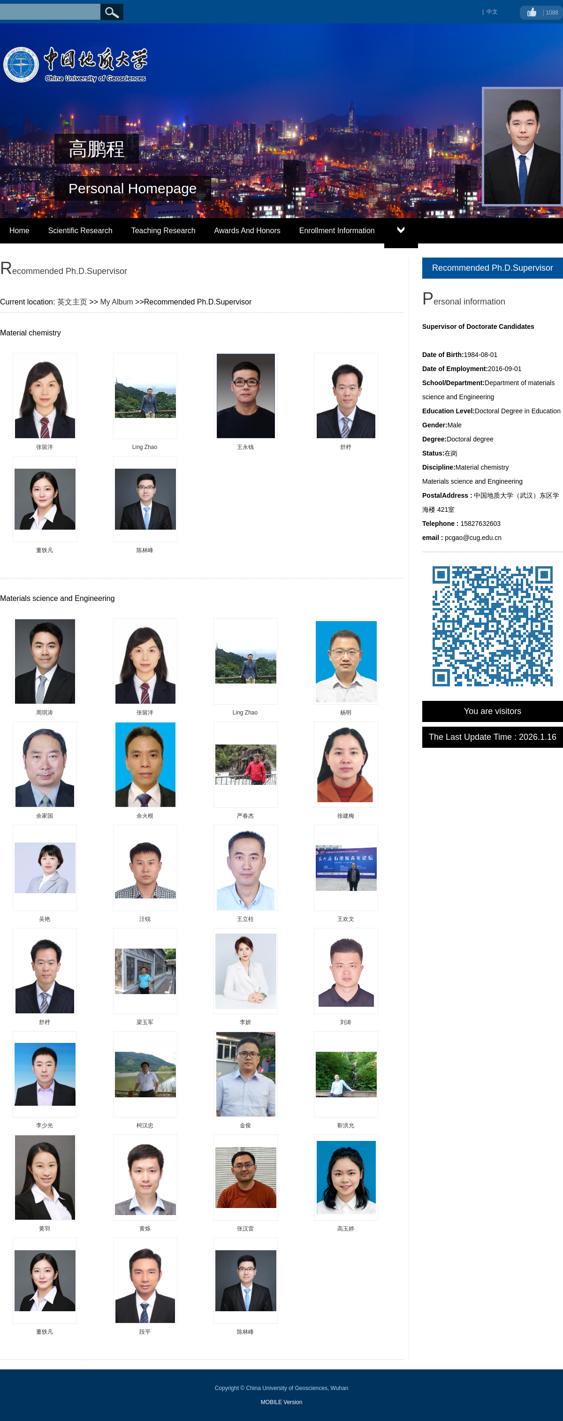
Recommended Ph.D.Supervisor (492, 268)
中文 (492, 11)
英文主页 (72, 302)
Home (19, 231)
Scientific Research (80, 231)
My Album (116, 302)
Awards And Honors (247, 231)
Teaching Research (163, 231)
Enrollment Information (337, 231)
